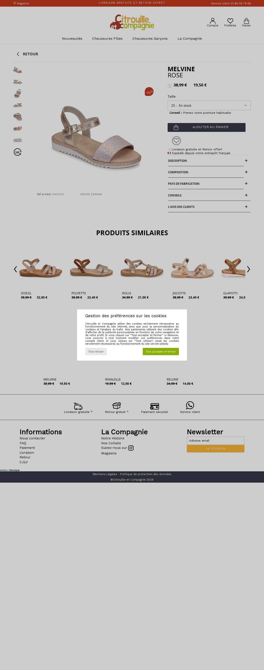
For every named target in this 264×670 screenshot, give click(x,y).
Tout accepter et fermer (161, 351)
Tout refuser (96, 351)
